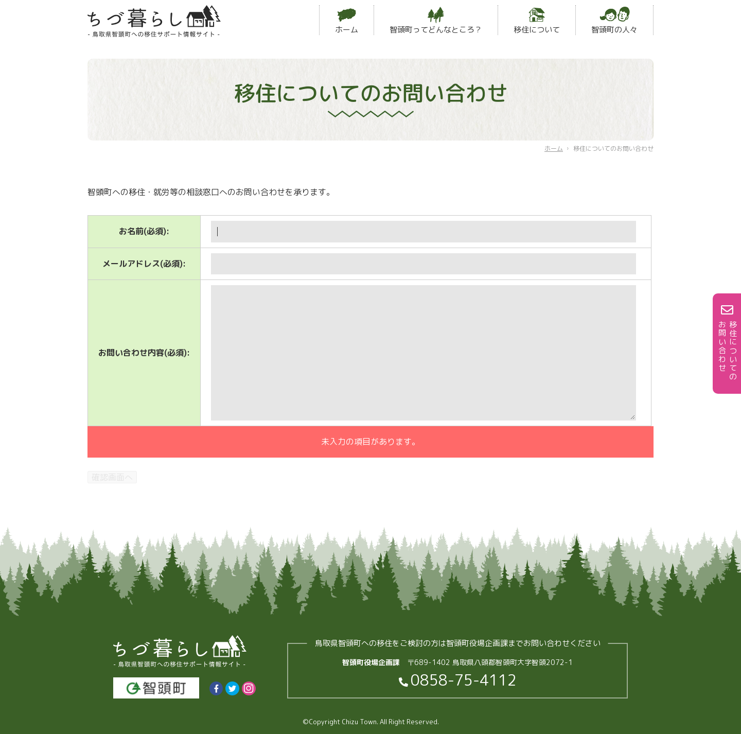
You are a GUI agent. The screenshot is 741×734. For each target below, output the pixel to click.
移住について (537, 21)
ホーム (346, 21)
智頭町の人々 (614, 21)
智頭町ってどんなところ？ (436, 21)
